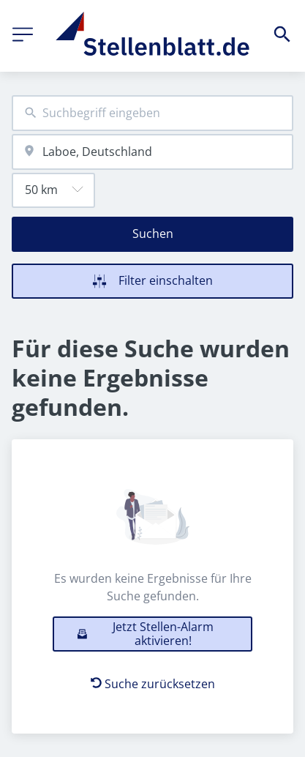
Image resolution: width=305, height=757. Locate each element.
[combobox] (152, 113)
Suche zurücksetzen (153, 684)
